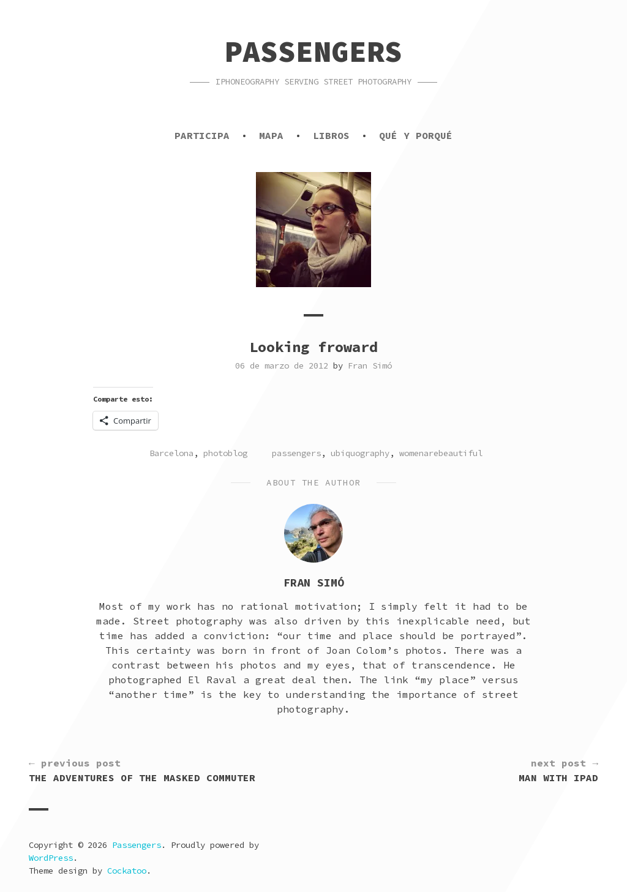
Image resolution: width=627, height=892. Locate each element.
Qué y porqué (415, 135)
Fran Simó (370, 365)
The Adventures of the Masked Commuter (142, 769)
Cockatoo (126, 870)
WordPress (51, 857)
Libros (331, 135)
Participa (202, 135)
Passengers (313, 51)
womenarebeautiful (440, 453)
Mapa (271, 135)
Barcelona (171, 453)
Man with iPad (558, 769)
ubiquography (360, 453)
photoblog (225, 453)
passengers (296, 453)
